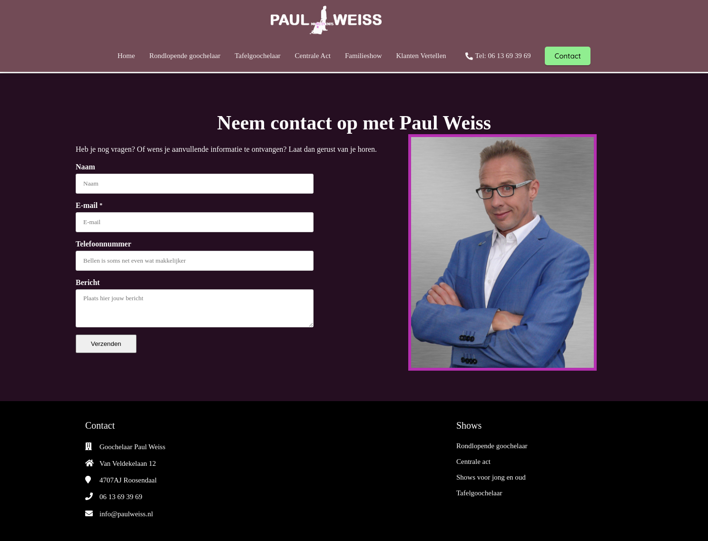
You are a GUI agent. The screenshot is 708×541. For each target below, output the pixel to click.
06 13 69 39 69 (120, 497)
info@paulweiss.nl (126, 514)
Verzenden (106, 343)
